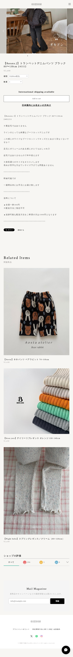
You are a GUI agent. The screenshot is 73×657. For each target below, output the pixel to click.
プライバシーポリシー (21, 629)
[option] (36, 30)
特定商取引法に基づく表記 (42, 629)
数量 (6, 82)
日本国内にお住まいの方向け (36, 105)
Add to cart (36, 99)
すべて (11, 562)
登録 (57, 601)
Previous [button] (4, 31)
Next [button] (68, 31)
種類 (6, 76)
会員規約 (57, 629)
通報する (21, 230)
